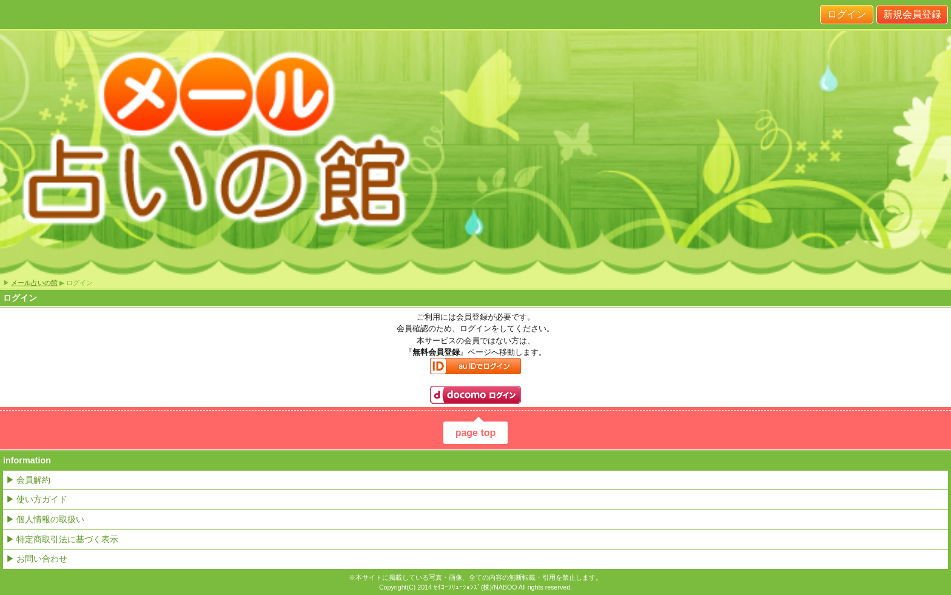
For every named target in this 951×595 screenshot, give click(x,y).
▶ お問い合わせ (36, 558)
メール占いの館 (34, 282)
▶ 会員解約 (28, 480)
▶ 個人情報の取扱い (45, 519)
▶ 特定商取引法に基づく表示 (62, 539)
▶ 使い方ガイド (36, 499)
